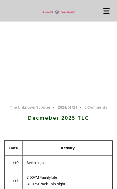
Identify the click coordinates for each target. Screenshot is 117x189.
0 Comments (95, 107)
